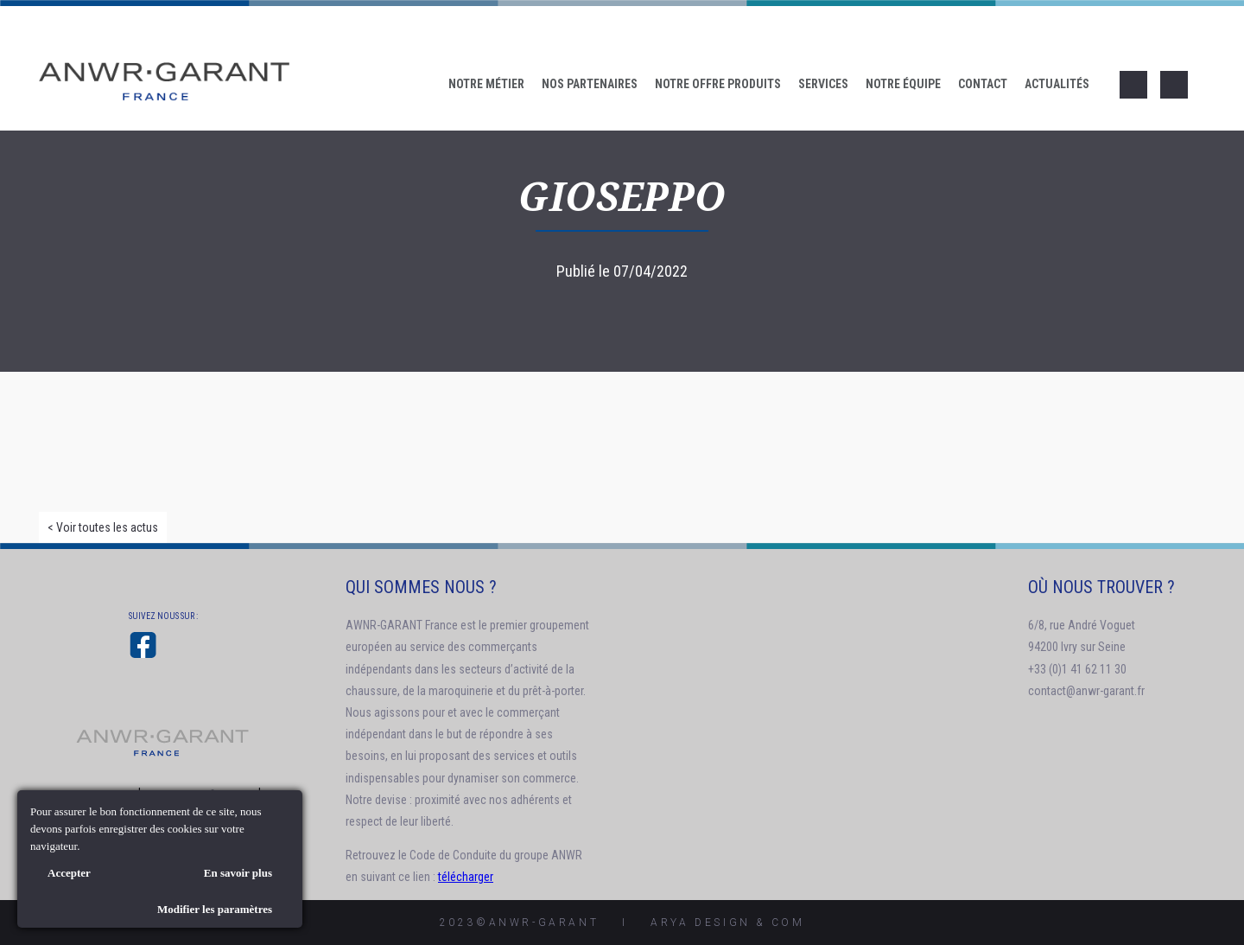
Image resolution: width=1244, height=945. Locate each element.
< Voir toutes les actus (103, 527)
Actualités (1057, 84)
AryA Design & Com (727, 922)
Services (823, 84)
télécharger (465, 877)
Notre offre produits (718, 84)
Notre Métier (486, 84)
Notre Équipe (903, 84)
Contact (982, 84)
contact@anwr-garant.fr (1086, 691)
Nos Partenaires (590, 84)
